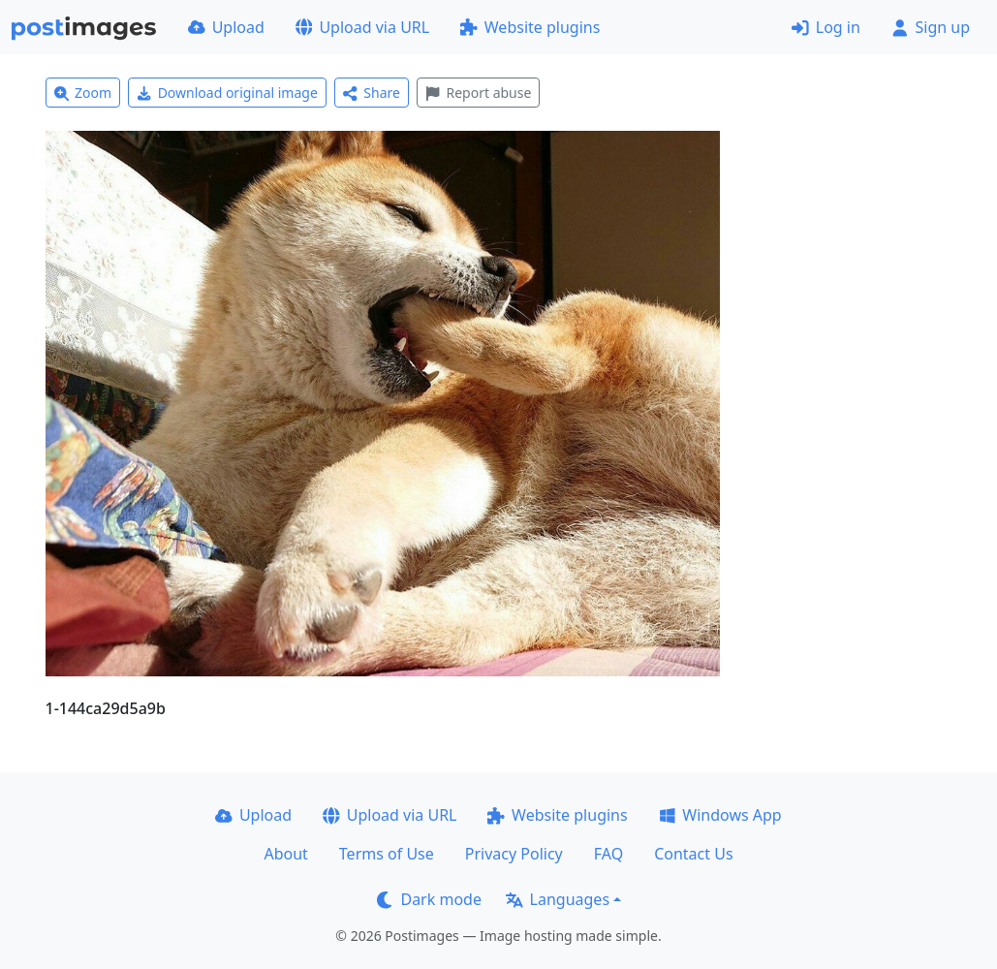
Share (371, 92)
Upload (226, 27)
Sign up (930, 27)
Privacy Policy (514, 853)
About (285, 853)
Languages (557, 899)
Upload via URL (362, 27)
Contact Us (693, 853)
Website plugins (530, 27)
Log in (826, 27)
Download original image (227, 92)
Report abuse (478, 92)
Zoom (83, 92)
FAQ (608, 853)
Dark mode (429, 899)
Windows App (720, 815)
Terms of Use (386, 853)
